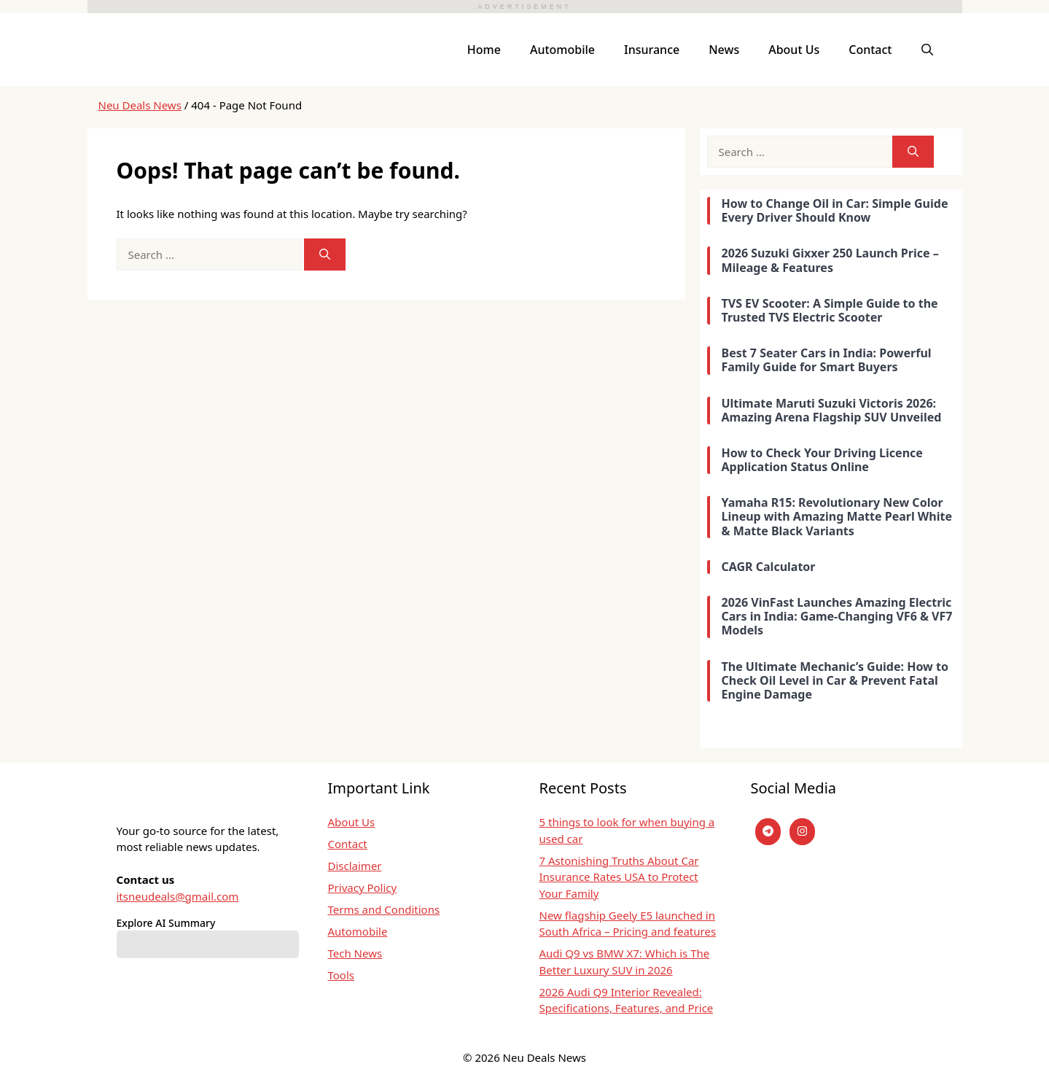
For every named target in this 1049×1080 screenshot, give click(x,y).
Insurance (651, 50)
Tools (341, 975)
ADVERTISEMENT (524, 6)
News (724, 50)
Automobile (562, 50)
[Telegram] (768, 831)
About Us (793, 50)
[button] (927, 49)
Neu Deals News (140, 105)
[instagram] (802, 831)
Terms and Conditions (384, 909)
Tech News (355, 953)
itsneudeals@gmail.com (178, 896)
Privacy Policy (362, 887)
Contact (870, 50)
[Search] (325, 254)
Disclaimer (355, 865)
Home (484, 50)
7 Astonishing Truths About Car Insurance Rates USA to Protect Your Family (619, 877)
